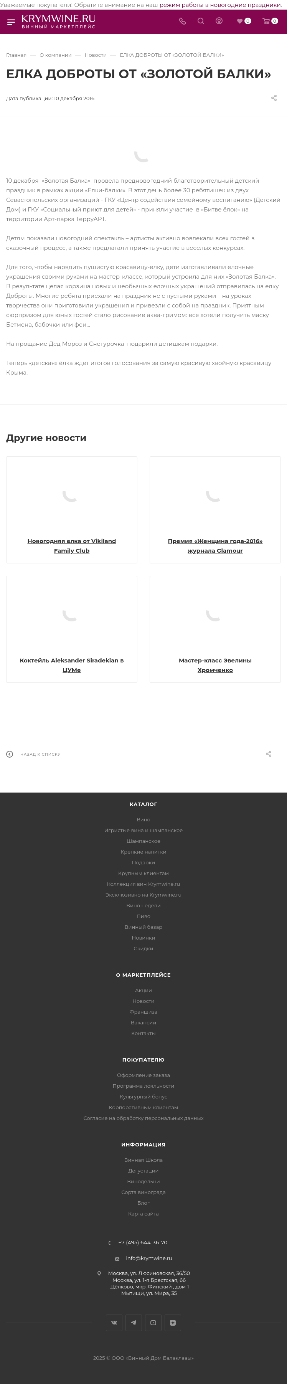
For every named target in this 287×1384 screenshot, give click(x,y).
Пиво (143, 916)
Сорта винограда (143, 1192)
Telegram (133, 1323)
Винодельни (143, 1181)
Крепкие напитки (143, 852)
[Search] (201, 22)
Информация (143, 1144)
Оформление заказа (143, 1075)
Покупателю (143, 1060)
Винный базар (143, 927)
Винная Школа (143, 1160)
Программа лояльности (143, 1086)
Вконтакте (114, 1323)
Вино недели (143, 905)
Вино (143, 819)
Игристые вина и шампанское (143, 830)
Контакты (143, 1033)
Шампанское (143, 841)
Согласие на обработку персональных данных (143, 1118)
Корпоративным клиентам (143, 1107)
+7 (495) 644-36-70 (143, 1242)
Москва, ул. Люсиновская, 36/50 (149, 1273)
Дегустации (143, 1171)
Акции (143, 990)
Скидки (143, 948)
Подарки (143, 862)
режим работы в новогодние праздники (220, 4)
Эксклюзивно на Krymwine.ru (143, 895)
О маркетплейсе (143, 975)
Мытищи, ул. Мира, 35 (149, 1293)
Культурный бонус (143, 1096)
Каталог (143, 804)
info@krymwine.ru (149, 1258)
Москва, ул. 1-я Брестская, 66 (149, 1280)
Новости (143, 1001)
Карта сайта (143, 1214)
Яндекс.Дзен (173, 1323)
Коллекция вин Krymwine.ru (143, 884)
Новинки (143, 938)
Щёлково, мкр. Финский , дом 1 (149, 1286)
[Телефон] (182, 22)
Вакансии (143, 1022)
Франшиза (144, 1012)
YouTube (153, 1323)
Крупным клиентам (143, 873)
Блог (143, 1203)
